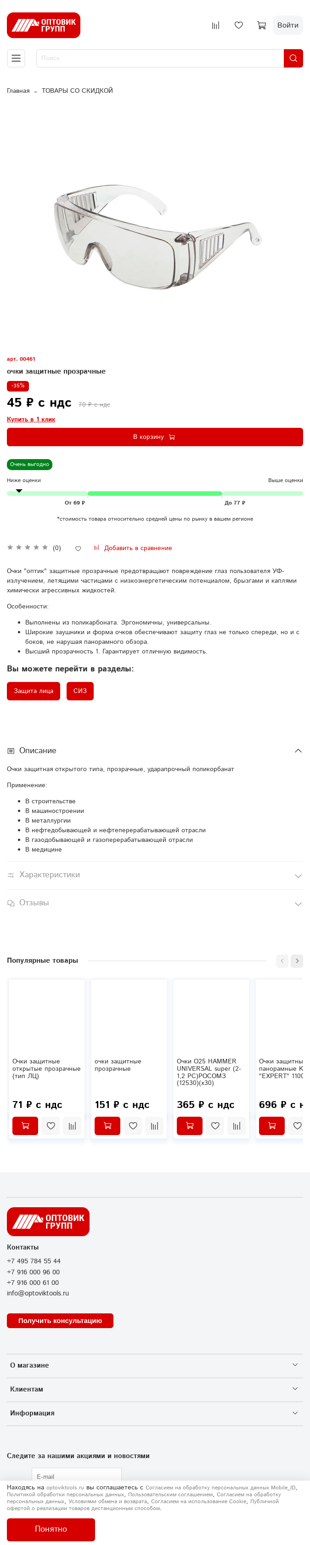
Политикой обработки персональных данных (65, 1495)
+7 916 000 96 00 (33, 1272)
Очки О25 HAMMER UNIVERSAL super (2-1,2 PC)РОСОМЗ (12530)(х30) (209, 1072)
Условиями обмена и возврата (107, 1501)
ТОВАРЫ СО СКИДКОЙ (77, 91)
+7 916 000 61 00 (33, 1283)
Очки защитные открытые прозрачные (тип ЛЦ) (46, 1069)
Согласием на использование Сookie (198, 1501)
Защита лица (33, 691)
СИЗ (80, 691)
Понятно (51, 1529)
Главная (18, 91)
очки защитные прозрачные (118, 1065)
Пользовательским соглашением (170, 1495)
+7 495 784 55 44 (34, 1261)
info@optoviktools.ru (38, 1294)
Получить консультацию (60, 1320)
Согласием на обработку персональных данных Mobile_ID (220, 1488)
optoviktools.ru (65, 1488)
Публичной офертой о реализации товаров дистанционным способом (143, 1505)
